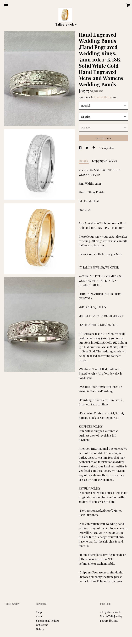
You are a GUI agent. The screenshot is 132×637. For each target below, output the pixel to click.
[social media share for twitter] (87, 148)
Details (84, 161)
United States (102, 97)
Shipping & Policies (104, 161)
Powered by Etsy (109, 620)
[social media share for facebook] (80, 148)
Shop (39, 612)
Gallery (40, 629)
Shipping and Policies (47, 620)
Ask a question (106, 148)
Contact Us (42, 624)
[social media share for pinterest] (94, 148)
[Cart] (128, 5)
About (39, 616)
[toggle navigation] (6, 4)
